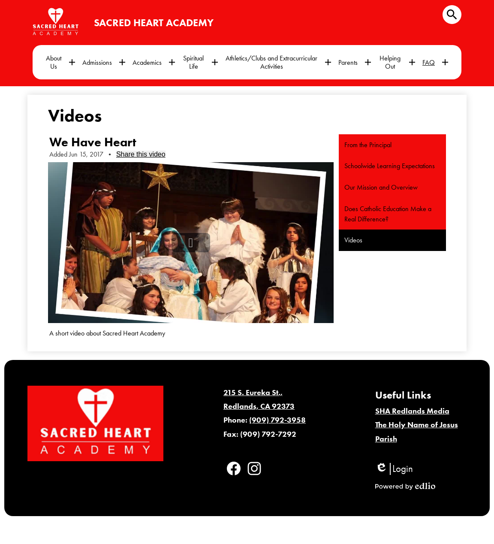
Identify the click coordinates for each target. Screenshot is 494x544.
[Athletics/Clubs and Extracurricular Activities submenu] (278, 62)
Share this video (141, 154)
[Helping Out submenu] (397, 62)
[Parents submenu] (355, 62)
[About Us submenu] (60, 62)
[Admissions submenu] (104, 62)
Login (394, 469)
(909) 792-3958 (277, 420)
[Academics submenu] (154, 62)
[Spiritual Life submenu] (200, 62)
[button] (191, 242)
